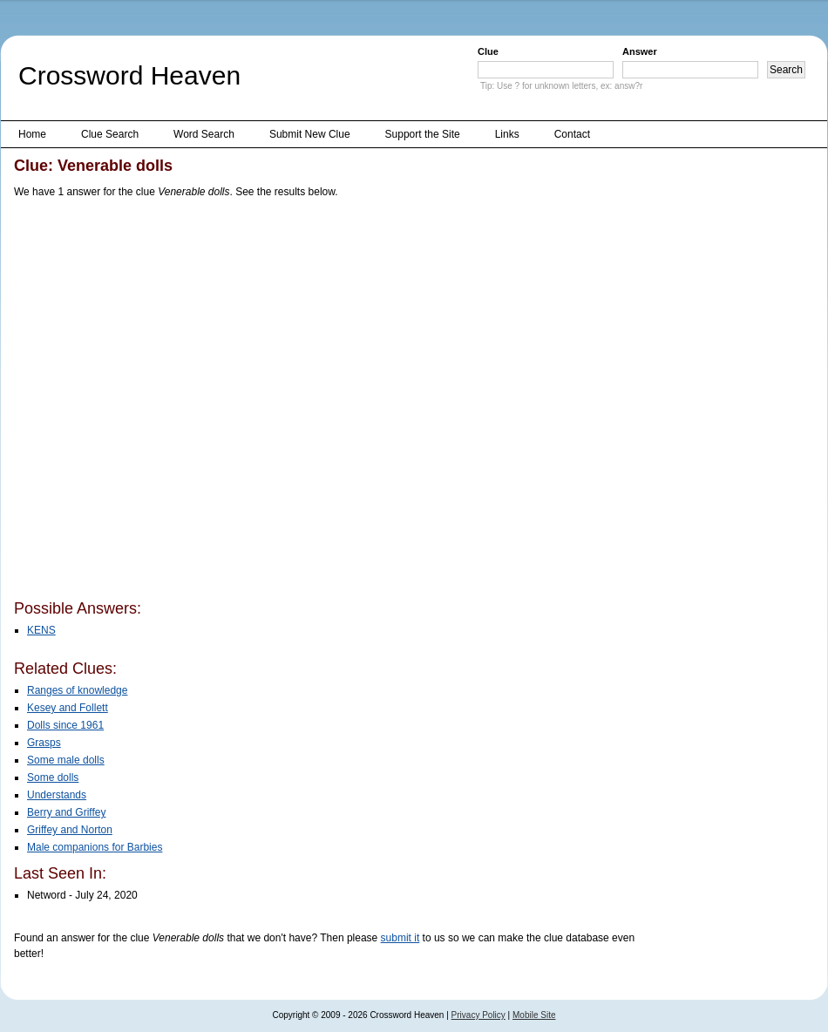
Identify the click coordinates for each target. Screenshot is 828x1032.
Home (32, 134)
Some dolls (52, 777)
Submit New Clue (309, 134)
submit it (400, 938)
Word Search (203, 134)
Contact (572, 134)
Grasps (44, 743)
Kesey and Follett (67, 708)
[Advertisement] (186, 402)
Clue (488, 51)
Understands (56, 795)
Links (507, 134)
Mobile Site (533, 1015)
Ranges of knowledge (77, 690)
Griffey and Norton (69, 830)
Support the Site (422, 134)
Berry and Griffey (66, 812)
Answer (639, 51)
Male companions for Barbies (94, 847)
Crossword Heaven (129, 75)
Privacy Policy (478, 1015)
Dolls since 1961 (65, 725)
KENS (41, 630)
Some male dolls (66, 760)
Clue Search (110, 134)
